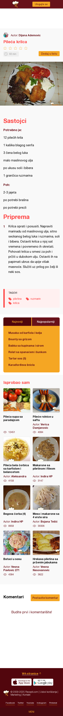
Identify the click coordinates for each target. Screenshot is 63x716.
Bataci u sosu (16, 553)
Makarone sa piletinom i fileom (46, 459)
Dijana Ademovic (30, 35)
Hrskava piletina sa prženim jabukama (46, 553)
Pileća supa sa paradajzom (16, 411)
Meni (31, 711)
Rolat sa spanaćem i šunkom (27, 352)
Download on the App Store (21, 682)
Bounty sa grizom (20, 339)
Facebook (10, 703)
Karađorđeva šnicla (21, 364)
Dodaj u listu (49, 53)
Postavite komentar (45, 597)
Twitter (21, 703)
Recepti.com (6, 693)
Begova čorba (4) (16, 506)
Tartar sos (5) (17, 358)
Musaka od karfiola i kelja (25, 332)
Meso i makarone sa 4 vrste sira (46, 506)
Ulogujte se (41, 4)
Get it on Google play (43, 682)
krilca (16, 302)
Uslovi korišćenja (48, 691)
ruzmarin (36, 298)
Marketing (16, 694)
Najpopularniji (46, 321)
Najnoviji (17, 321)
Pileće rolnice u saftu (46, 411)
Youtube (30, 703)
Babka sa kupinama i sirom (26, 345)
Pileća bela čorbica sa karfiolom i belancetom (16, 459)
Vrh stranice (30, 673)
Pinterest (53, 703)
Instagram (41, 703)
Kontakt (26, 694)
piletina (17, 298)
